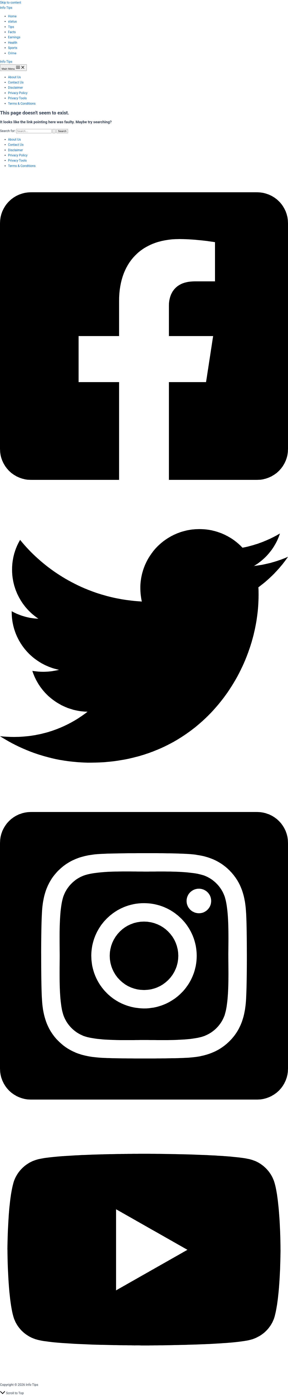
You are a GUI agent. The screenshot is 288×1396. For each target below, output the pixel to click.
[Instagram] (144, 1119)
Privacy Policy (18, 93)
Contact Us (16, 82)
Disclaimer (15, 87)
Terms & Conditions (22, 103)
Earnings (14, 37)
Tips (11, 27)
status (12, 21)
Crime (12, 53)
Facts (12, 32)
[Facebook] (144, 499)
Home (12, 16)
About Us (14, 77)
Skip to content (10, 2)
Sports (12, 48)
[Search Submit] (54, 131)
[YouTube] (144, 1376)
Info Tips (6, 8)
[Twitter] (144, 788)
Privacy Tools (17, 98)
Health (12, 43)
